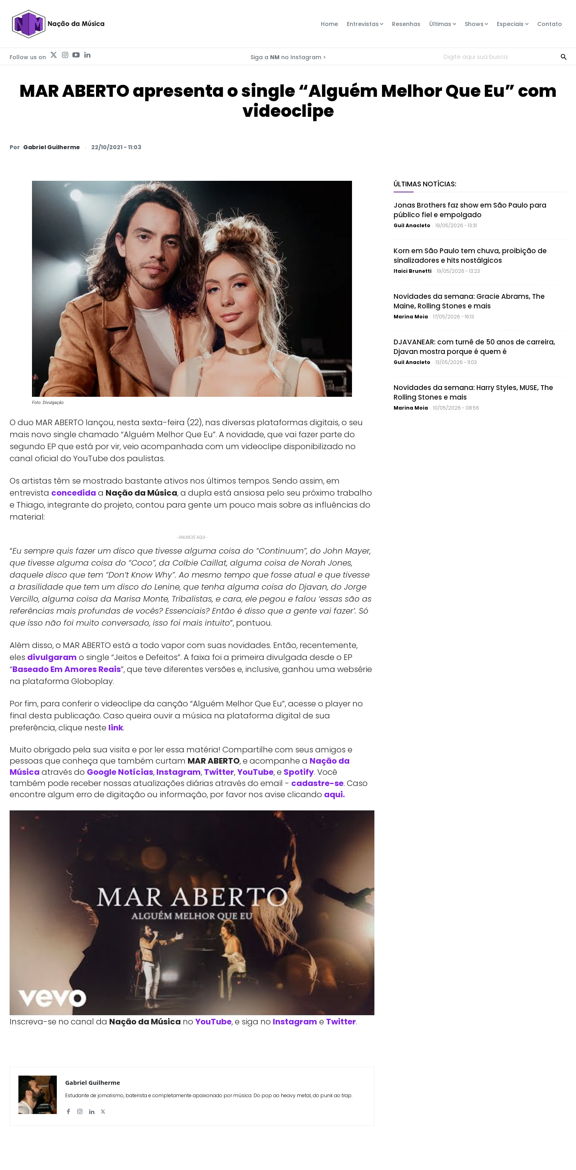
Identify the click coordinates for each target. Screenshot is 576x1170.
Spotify (299, 772)
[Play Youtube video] (192, 913)
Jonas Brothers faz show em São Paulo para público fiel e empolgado (470, 210)
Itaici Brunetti (413, 271)
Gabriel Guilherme (51, 147)
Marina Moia (411, 316)
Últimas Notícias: (425, 184)
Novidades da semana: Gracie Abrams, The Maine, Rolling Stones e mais (469, 301)
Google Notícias (120, 772)
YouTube (255, 772)
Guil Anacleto (412, 225)
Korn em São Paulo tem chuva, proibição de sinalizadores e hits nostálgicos (470, 255)
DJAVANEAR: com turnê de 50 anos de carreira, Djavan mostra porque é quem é (474, 346)
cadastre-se (317, 783)
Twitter (219, 772)
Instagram (178, 772)
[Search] (563, 56)
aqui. (334, 794)
